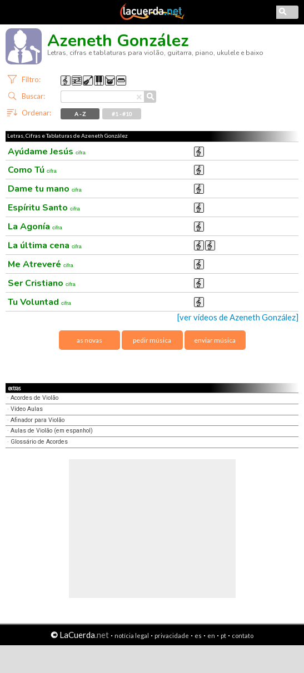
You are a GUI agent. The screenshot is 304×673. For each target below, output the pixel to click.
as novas (89, 340)
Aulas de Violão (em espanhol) (52, 430)
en (211, 635)
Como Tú (32, 170)
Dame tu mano (45, 189)
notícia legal (131, 635)
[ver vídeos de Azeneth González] (237, 317)
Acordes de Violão (34, 397)
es (198, 635)
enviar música (215, 340)
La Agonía (35, 226)
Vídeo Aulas (27, 409)
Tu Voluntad (39, 302)
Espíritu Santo (44, 208)
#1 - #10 (122, 114)
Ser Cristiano (42, 283)
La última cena (45, 245)
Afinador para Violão (37, 420)
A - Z (80, 114)
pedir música (152, 340)
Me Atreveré (40, 264)
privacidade (172, 635)
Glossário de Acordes (39, 441)
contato (242, 635)
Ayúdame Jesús (47, 151)
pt (223, 635)
